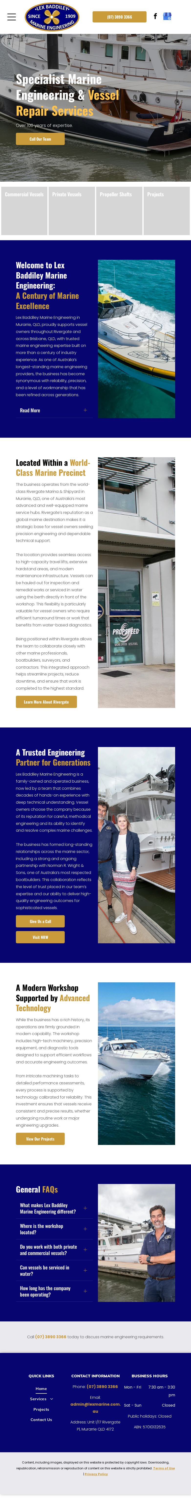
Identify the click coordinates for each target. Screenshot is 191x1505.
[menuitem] (41, 1399)
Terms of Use (164, 1479)
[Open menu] (11, 17)
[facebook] (155, 17)
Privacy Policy (96, 1485)
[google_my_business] (167, 17)
